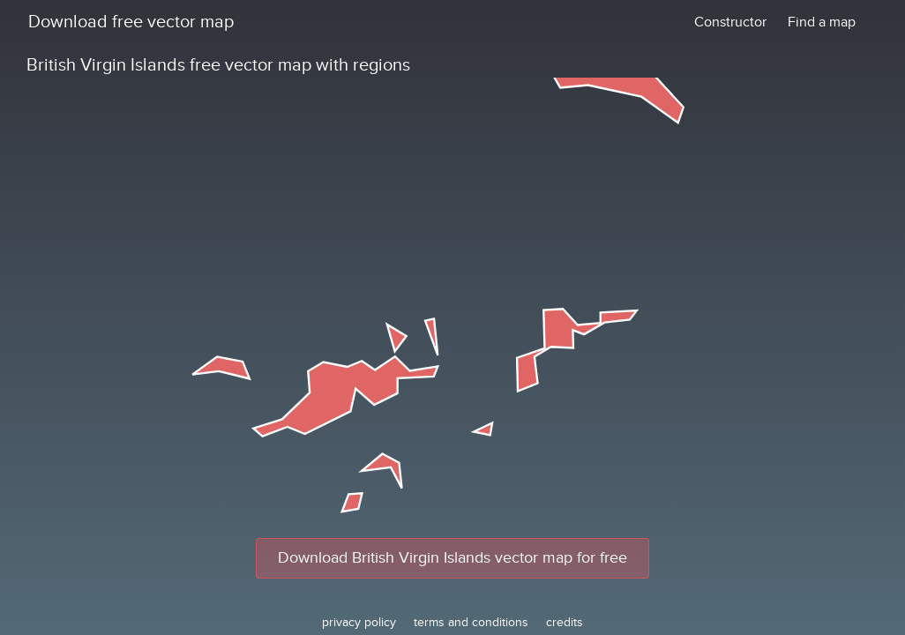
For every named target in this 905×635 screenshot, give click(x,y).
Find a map (822, 22)
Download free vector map (131, 22)
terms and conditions (471, 622)
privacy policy (359, 622)
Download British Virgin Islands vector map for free (452, 558)
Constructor (730, 22)
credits (564, 622)
